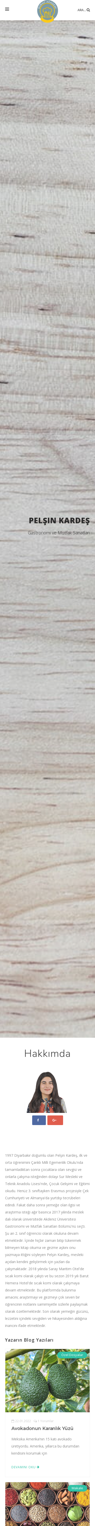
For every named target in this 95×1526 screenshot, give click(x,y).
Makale (77, 1488)
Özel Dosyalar (72, 1355)
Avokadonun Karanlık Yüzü (42, 1428)
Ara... (84, 6)
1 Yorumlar (44, 1421)
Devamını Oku (25, 1467)
